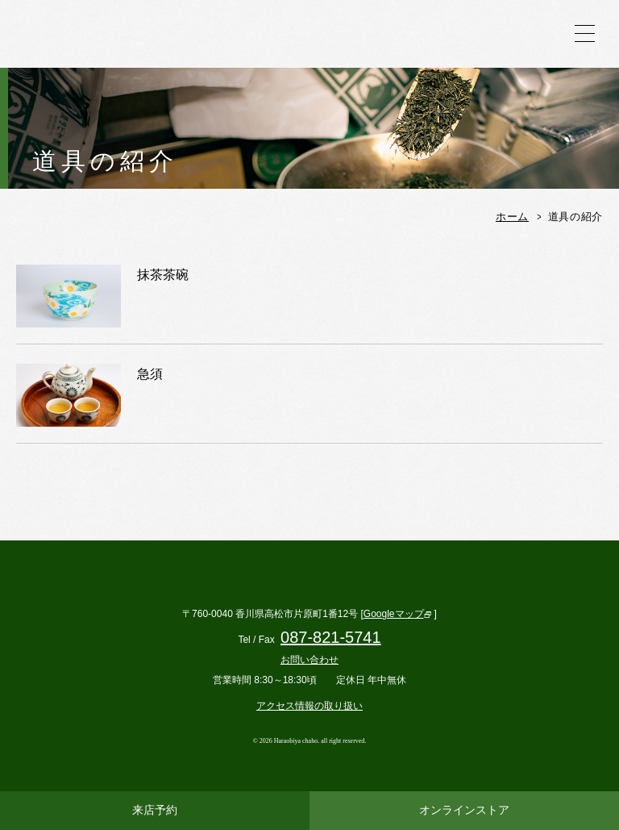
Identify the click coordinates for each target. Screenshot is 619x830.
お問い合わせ (309, 659)
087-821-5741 (330, 637)
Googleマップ (394, 613)
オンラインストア (464, 810)
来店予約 (154, 810)
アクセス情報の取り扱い (309, 705)
